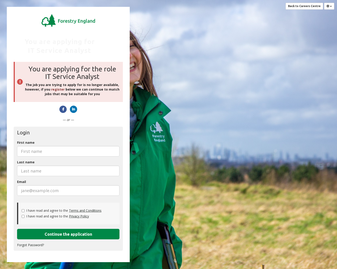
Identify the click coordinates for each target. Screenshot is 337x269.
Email (21, 182)
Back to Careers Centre (304, 6)
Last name (26, 162)
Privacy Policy (79, 216)
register (58, 89)
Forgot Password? (30, 245)
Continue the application (68, 234)
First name (26, 142)
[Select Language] (329, 6)
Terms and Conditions (85, 210)
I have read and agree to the (61, 210)
